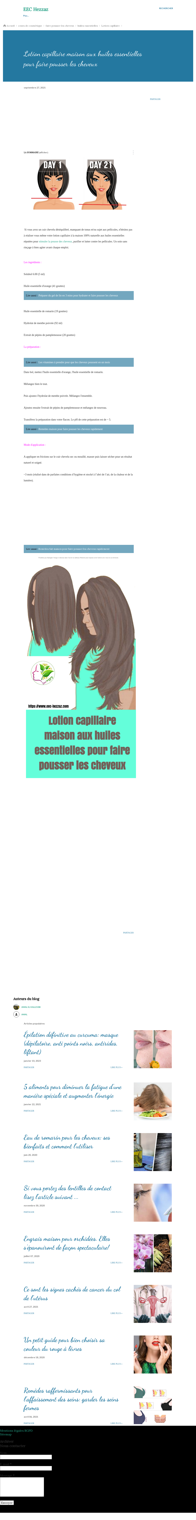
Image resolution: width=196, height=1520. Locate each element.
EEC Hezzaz (35, 9)
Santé (50, 15)
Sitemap (6, 1441)
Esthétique (91, 15)
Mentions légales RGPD (16, 1438)
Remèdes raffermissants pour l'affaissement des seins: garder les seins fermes (71, 1406)
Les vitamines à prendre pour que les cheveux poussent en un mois (74, 362)
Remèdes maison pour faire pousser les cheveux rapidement (70, 429)
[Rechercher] (166, 8)
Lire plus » (116, 1075)
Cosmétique (112, 15)
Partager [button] (155, 99)
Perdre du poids (70, 15)
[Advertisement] (79, 117)
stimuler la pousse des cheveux (55, 241)
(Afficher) (43, 152)
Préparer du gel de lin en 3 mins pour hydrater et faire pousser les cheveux (78, 295)
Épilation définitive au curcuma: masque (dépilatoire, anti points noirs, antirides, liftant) (71, 1050)
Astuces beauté (31, 15)
